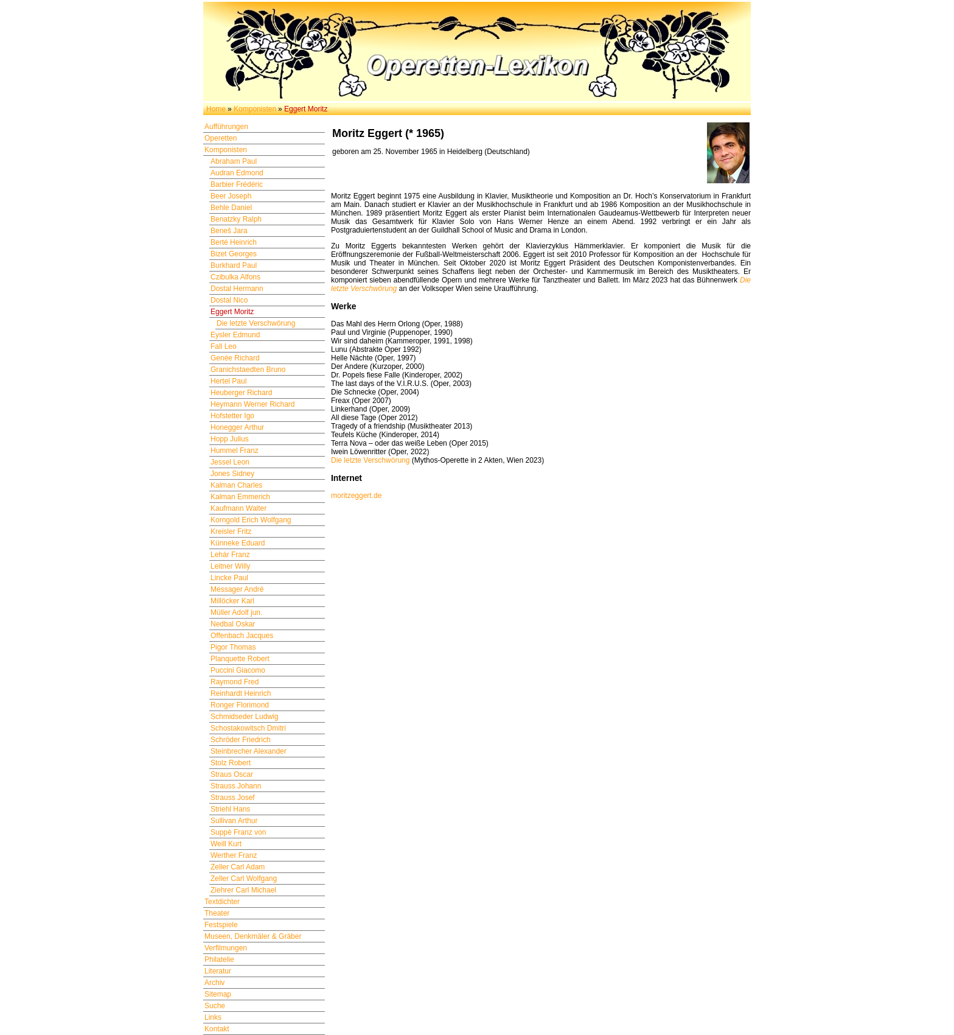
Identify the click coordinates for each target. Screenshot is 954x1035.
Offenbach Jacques (242, 635)
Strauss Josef (233, 797)
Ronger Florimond (240, 705)
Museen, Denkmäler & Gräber (252, 936)
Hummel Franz (235, 450)
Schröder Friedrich (241, 739)
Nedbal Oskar (233, 624)
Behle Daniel (231, 207)
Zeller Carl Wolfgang (244, 878)
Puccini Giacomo (238, 670)
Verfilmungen (225, 948)
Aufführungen (226, 126)
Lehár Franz (230, 554)
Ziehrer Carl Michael (243, 890)
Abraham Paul (234, 161)
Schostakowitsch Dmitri (248, 728)
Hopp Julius (230, 439)
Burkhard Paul (234, 265)
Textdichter (222, 901)
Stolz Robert (231, 763)
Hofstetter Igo (232, 416)
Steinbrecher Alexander (249, 751)
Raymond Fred (235, 682)
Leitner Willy (230, 566)
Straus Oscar (232, 774)
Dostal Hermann (237, 288)
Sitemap (217, 994)
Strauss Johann (236, 786)
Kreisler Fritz (231, 531)
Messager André (237, 589)
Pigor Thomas (233, 647)
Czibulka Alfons (235, 277)
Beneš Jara (229, 230)
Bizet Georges (234, 254)
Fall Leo (224, 346)
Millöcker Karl (232, 601)
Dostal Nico (229, 300)
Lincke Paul (229, 578)
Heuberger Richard (241, 392)
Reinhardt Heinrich (241, 693)
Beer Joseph (231, 196)
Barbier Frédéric (237, 184)
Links (212, 1017)
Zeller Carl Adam (238, 867)
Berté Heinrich (234, 242)
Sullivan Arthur (234, 820)
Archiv (214, 982)
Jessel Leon (230, 462)
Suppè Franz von (238, 832)
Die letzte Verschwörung (256, 323)
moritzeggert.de (356, 495)
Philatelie (219, 959)
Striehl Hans (230, 809)
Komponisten (255, 109)
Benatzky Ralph (236, 219)
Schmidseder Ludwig (244, 716)
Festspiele (221, 925)
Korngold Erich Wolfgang (251, 520)
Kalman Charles (236, 485)
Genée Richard (235, 358)
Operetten (220, 138)
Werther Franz (234, 855)
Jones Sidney (232, 473)
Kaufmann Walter (238, 508)
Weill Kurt (226, 844)
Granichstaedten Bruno (248, 369)
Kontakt (216, 1029)
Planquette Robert (240, 658)
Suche (214, 1006)
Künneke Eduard (238, 543)
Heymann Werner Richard (253, 404)
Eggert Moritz (232, 311)
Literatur (217, 971)
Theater (216, 913)
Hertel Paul (228, 381)
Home (216, 109)
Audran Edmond (237, 173)
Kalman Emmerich (240, 497)
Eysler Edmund (235, 335)
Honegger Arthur (237, 427)
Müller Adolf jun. (236, 612)
